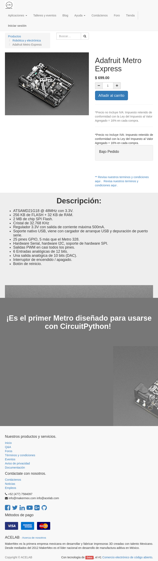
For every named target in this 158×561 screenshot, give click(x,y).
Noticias (10, 483)
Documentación (15, 467)
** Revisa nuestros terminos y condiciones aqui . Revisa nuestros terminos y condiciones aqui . (122, 181)
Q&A (8, 447)
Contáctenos (13, 479)
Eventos (10, 459)
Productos (14, 36)
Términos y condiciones (20, 455)
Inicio (8, 443)
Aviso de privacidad (17, 463)
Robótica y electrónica (27, 40)
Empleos (10, 488)
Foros (8, 451)
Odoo (89, 557)
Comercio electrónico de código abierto (127, 557)
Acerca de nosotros (34, 537)
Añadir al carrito (111, 95)
